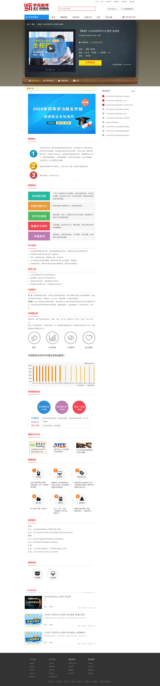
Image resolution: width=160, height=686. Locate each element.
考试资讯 (75, 17)
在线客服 (124, 1)
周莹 (87, 49)
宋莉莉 (92, 49)
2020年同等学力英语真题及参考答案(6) (117, 135)
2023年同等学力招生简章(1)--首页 (116, 100)
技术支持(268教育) (105, 681)
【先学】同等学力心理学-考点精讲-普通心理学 (64, 615)
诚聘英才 (32, 676)
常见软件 (90, 673)
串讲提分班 (35, 422)
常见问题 (108, 17)
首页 (53, 17)
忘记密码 (108, 1)
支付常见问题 (53, 676)
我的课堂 (131, 1)
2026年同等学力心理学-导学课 (57, 597)
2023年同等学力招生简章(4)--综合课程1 (118, 96)
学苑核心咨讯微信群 (112, 122)
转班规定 (71, 666)
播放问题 (90, 670)
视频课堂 (63, 17)
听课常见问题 (72, 663)
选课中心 (79, 681)
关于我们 (59, 681)
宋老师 (51, 607)
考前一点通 (35, 425)
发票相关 (90, 663)
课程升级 (71, 673)
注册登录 (51, 663)
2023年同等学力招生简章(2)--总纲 (116, 113)
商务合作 (32, 673)
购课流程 (51, 666)
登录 (96, 1)
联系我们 (32, 666)
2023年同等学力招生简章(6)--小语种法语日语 (119, 105)
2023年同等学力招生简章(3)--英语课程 (117, 109)
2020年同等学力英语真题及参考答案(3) (117, 126)
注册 (102, 1)
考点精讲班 (35, 418)
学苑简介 (32, 663)
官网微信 (116, 1)
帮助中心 (51, 681)
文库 (98, 17)
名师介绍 (88, 17)
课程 (33, 24)
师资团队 (94, 681)
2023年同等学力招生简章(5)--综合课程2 (118, 118)
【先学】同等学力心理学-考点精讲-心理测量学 (64, 632)
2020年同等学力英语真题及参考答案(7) (117, 131)
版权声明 (32, 670)
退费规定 (71, 670)
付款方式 (51, 673)
